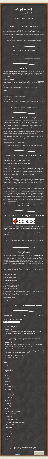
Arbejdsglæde (24, 252)
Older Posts (40, 315)
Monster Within (8, 329)
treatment (33, 145)
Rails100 (5, 90)
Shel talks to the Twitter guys (9, 101)
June (8, 403)
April (8, 408)
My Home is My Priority (24, 51)
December (9, 386)
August (8, 397)
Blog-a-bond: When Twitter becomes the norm (16, 349)
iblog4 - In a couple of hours (24, 26)
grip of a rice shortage (22, 169)
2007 (6, 440)
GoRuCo (23, 240)
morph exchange (40, 204)
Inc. (31, 240)
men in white (41, 81)
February (9, 433)
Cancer (24, 145)
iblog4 (34, 31)
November (9, 389)
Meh (23, 18)
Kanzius (28, 145)
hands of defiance (12, 201)
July (8, 400)
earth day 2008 (29, 58)
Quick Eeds (28, 107)
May (8, 406)
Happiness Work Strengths (29, 305)
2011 (6, 376)
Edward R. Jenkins (14, 449)
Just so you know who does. (14, 183)
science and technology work (17, 131)
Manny (10, 229)
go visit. (35, 87)
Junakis (30, 18)
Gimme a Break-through (24, 117)
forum (20, 34)
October (9, 392)
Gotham (27, 240)
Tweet (8, 76)
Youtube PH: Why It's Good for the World (15, 355)
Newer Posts (8, 315)
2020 (6, 373)
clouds (39, 180)
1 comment (39, 145)
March (8, 431)
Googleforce (18, 120)
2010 (6, 378)
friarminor (24, 9)
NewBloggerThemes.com (36, 449)
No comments (38, 40)
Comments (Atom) (17, 319)
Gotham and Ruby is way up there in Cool (24, 215)
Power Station (27, 163)
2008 (6, 384)
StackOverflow (8, 342)
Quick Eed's (24, 68)
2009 (6, 381)
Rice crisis (20, 205)
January (9, 436)
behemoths (18, 96)
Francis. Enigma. (9, 336)
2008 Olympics (24, 204)
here (6, 263)
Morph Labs (35, 240)
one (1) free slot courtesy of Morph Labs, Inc (26, 228)
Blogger (34, 447)
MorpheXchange (30, 40)
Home (17, 18)
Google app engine (32, 204)
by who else (32, 34)
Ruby (40, 240)
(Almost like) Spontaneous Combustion (24, 155)
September (9, 395)
